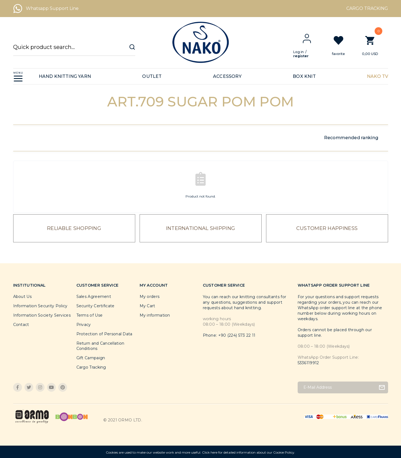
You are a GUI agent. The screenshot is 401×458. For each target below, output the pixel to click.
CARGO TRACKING (367, 8)
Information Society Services (42, 315)
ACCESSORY (227, 76)
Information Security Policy (40, 305)
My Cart (147, 305)
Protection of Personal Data (104, 333)
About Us (22, 296)
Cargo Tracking (91, 367)
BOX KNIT (304, 76)
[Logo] (200, 42)
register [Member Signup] (305, 56)
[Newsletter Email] (343, 387)
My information (155, 315)
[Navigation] (18, 76)
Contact (21, 324)
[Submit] (382, 387)
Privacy (83, 324)
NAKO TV (377, 76)
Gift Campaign (90, 357)
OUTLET (152, 76)
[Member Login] (311, 38)
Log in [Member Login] (303, 52)
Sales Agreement (93, 296)
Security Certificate (95, 305)
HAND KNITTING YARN (65, 76)
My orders (150, 296)
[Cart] (374, 45)
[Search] (74, 49)
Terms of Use (89, 315)
